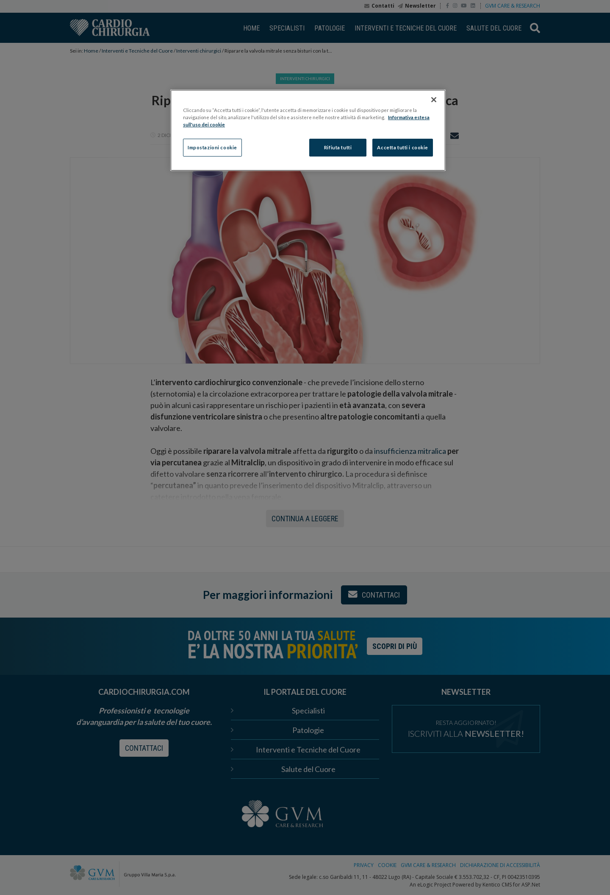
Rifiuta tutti (338, 147)
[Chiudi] (433, 99)
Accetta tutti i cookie (402, 147)
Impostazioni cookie (212, 147)
